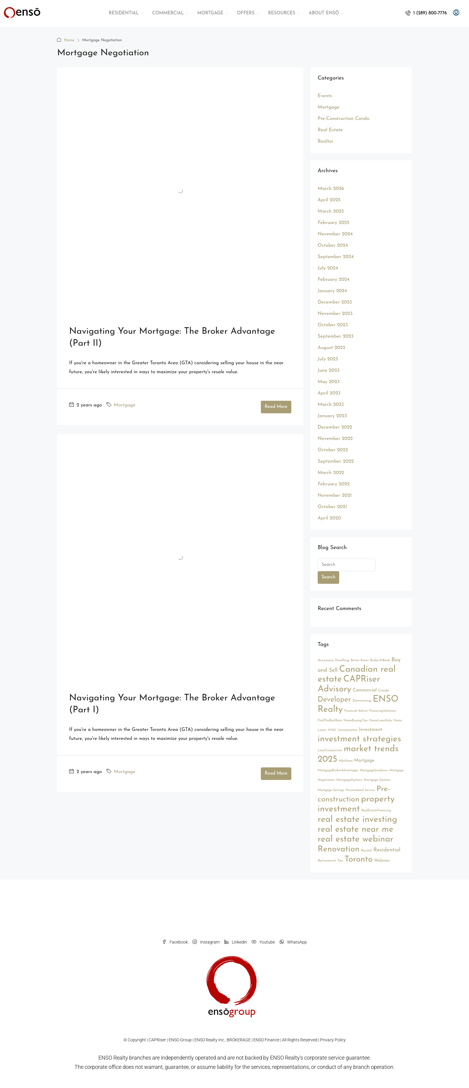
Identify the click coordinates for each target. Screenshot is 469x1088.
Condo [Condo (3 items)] (383, 690)
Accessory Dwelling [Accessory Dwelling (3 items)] (333, 660)
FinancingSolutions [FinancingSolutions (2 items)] (382, 711)
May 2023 (329, 382)
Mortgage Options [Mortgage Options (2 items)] (377, 780)
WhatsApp (293, 942)
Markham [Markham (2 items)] (346, 761)
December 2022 (335, 427)
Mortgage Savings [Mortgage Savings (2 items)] (331, 790)
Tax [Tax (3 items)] (340, 861)
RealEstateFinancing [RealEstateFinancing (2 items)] (376, 810)
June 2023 (328, 370)
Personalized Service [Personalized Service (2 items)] (360, 790)
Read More (276, 407)
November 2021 (335, 495)
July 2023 (328, 359)
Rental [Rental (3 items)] (366, 850)
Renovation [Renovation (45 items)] (339, 849)
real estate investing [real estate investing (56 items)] (357, 819)
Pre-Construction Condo (343, 118)
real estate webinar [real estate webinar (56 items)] (356, 839)
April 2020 (329, 518)
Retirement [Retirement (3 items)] (327, 861)
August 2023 (331, 347)
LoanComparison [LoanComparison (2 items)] (330, 750)
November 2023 (335, 313)
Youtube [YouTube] (263, 942)
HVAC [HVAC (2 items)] (332, 730)
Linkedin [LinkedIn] (235, 942)
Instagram (206, 942)
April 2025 (329, 200)
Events (325, 96)
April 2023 (329, 393)
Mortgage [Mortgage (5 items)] (364, 760)
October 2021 (332, 507)
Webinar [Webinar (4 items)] (382, 861)
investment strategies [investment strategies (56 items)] (359, 739)
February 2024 (334, 279)
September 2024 (336, 257)
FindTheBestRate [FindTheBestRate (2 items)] (330, 720)
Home (69, 40)
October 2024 (333, 245)
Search (328, 577)
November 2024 (335, 234)
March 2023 (331, 404)
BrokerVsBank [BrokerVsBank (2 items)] (380, 660)
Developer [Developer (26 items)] (334, 699)
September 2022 (336, 461)
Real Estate (330, 130)
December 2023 (335, 302)
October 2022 (333, 450)
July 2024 (328, 268)
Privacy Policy (333, 1039)
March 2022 (331, 472)
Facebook (175, 942)
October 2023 (333, 325)
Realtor (326, 141)
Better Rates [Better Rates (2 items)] (360, 660)
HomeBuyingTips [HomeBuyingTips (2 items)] (356, 720)
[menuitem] (426, 13)
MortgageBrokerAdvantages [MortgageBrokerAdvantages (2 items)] (338, 770)
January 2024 (332, 291)
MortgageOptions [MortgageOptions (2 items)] (349, 780)
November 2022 (335, 438)
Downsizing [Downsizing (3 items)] (362, 701)
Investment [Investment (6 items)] (370, 729)
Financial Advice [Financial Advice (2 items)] (356, 711)
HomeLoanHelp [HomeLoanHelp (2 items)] (380, 720)
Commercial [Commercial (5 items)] (365, 690)
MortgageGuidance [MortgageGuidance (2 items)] (374, 770)
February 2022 (334, 484)
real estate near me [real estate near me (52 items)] (355, 829)
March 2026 (331, 188)
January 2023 (332, 416)
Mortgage (124, 405)
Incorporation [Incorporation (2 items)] (347, 730)
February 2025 (333, 222)
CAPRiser (157, 1039)
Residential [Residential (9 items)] (386, 850)
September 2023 (336, 336)
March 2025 (331, 211)
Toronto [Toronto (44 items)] (359, 859)
